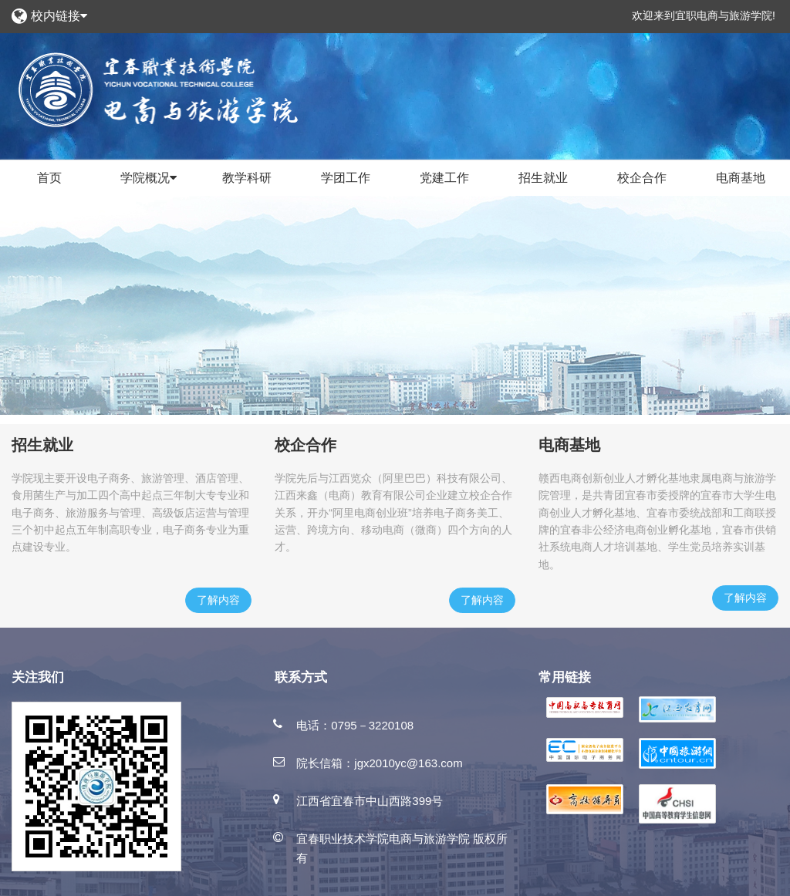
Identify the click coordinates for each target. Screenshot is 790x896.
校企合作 (642, 177)
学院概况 (148, 178)
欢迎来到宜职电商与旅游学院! (703, 15)
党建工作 (444, 177)
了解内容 (218, 600)
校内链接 (59, 15)
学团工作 (345, 177)
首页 (49, 177)
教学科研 (247, 177)
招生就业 (543, 177)
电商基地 (740, 177)
